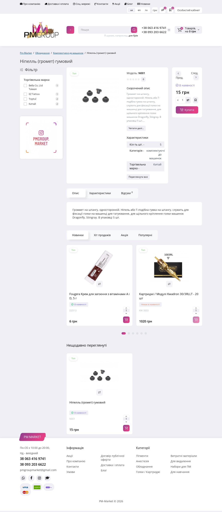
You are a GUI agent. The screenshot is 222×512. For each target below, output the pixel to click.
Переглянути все (138, 176)
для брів (133, 35)
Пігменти (142, 456)
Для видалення (181, 461)
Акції (116, 4)
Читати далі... (136, 128)
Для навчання (180, 472)
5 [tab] (141, 333)
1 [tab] (124, 333)
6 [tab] (146, 333)
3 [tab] (133, 333)
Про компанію (30, 4)
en (139, 10)
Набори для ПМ (181, 466)
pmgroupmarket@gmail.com (38, 470)
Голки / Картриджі (148, 472)
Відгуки (127, 193)
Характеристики (100, 193)
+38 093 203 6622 (154, 32)
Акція (124, 235)
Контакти (101, 4)
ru (146, 10)
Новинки (78, 235)
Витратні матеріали (184, 456)
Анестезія (142, 461)
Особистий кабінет (188, 10)
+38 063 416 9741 (154, 28)
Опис (75, 193)
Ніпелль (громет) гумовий (87, 402)
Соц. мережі (81, 4)
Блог (128, 4)
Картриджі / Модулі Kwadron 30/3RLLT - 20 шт (168, 296)
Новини (143, 4)
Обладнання (144, 466)
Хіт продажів (102, 235)
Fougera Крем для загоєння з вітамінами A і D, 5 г (99, 296)
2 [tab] (129, 333)
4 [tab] (137, 333)
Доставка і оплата (57, 4)
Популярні (145, 235)
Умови (71, 472)
